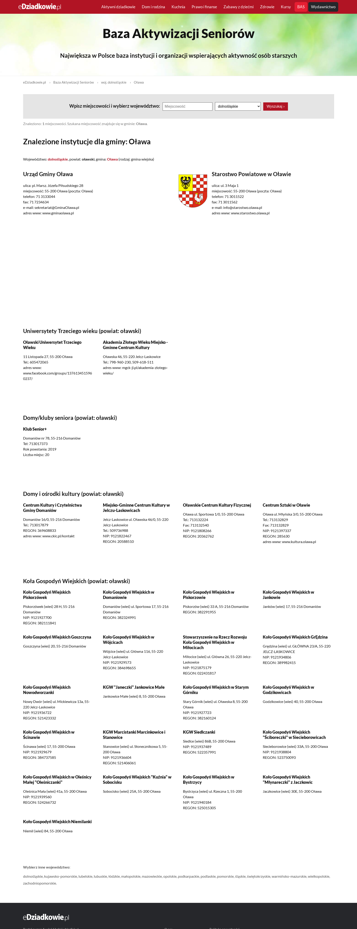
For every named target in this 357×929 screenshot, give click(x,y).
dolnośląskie (33, 876)
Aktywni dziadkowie (118, 6)
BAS (301, 6)
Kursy (286, 6)
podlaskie (208, 876)
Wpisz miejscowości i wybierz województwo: (115, 106)
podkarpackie (188, 876)
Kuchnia (178, 6)
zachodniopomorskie (39, 883)
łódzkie (114, 876)
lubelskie (85, 876)
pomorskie (225, 876)
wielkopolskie (318, 876)
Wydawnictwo (323, 6)
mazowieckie (152, 876)
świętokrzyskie (258, 876)
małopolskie (130, 876)
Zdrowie (267, 6)
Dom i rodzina (153, 6)
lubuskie (100, 876)
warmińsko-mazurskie (289, 876)
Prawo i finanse (204, 6)
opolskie (170, 876)
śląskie (240, 876)
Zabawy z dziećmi (238, 6)
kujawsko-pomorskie (60, 876)
